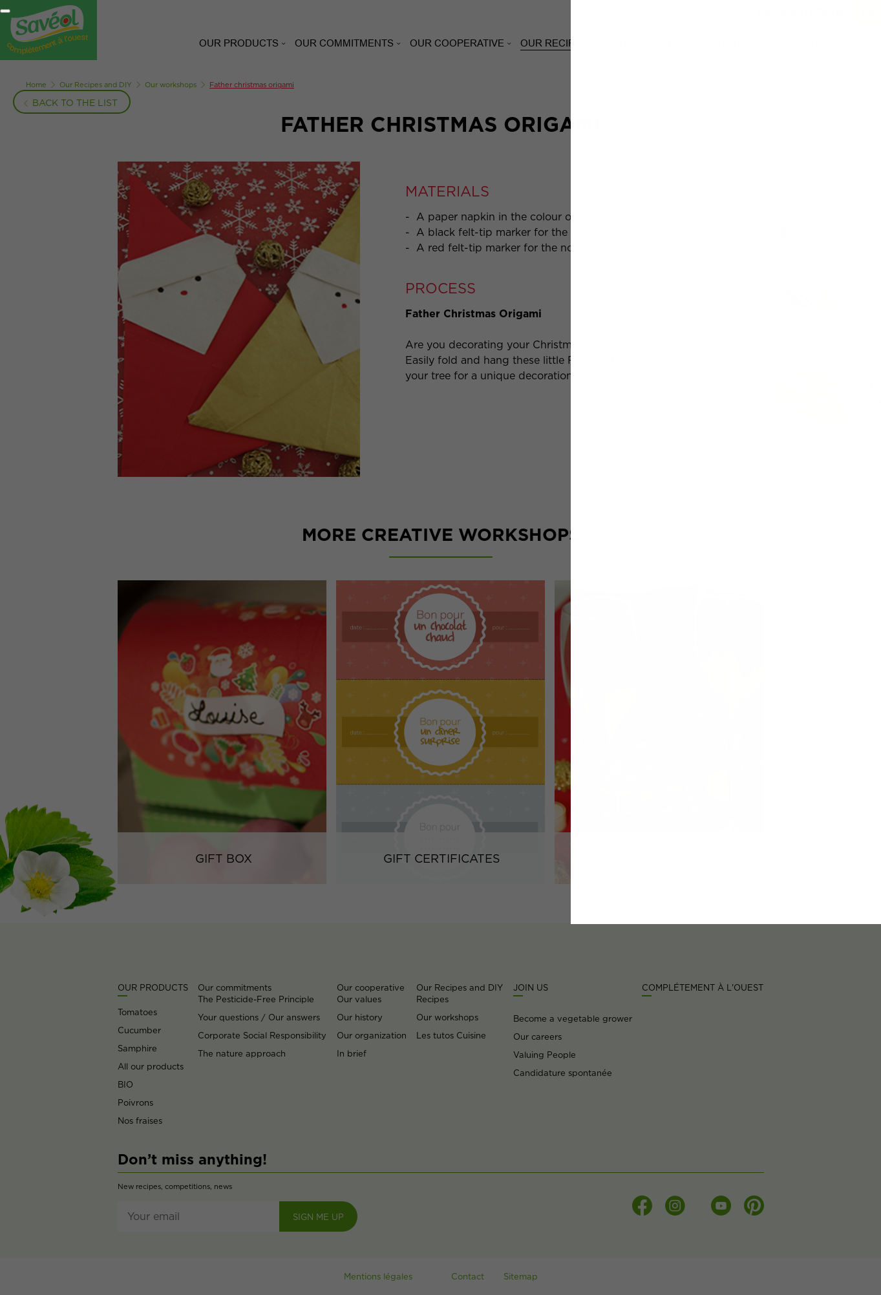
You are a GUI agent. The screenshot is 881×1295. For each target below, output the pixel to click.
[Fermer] (5, 11)
